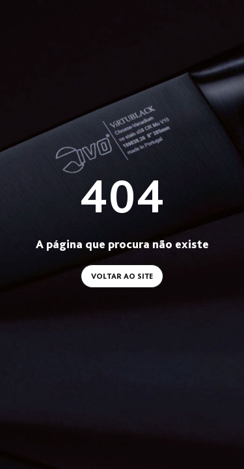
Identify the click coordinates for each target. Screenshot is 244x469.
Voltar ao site (122, 276)
